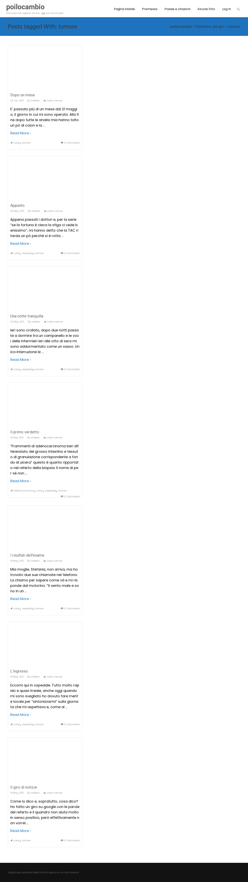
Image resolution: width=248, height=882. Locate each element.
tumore (233, 26)
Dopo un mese (22, 95)
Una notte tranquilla (26, 316)
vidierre (35, 100)
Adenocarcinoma (24, 490)
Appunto (17, 205)
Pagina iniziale (124, 9)
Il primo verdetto (24, 432)
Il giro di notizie (23, 787)
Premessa (149, 9)
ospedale (27, 253)
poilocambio (181, 26)
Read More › (20, 133)
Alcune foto (206, 9)
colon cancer (54, 100)
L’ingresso (19, 671)
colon (16, 142)
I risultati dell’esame (27, 555)
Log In (226, 9)
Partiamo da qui (210, 26)
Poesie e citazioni (177, 9)
